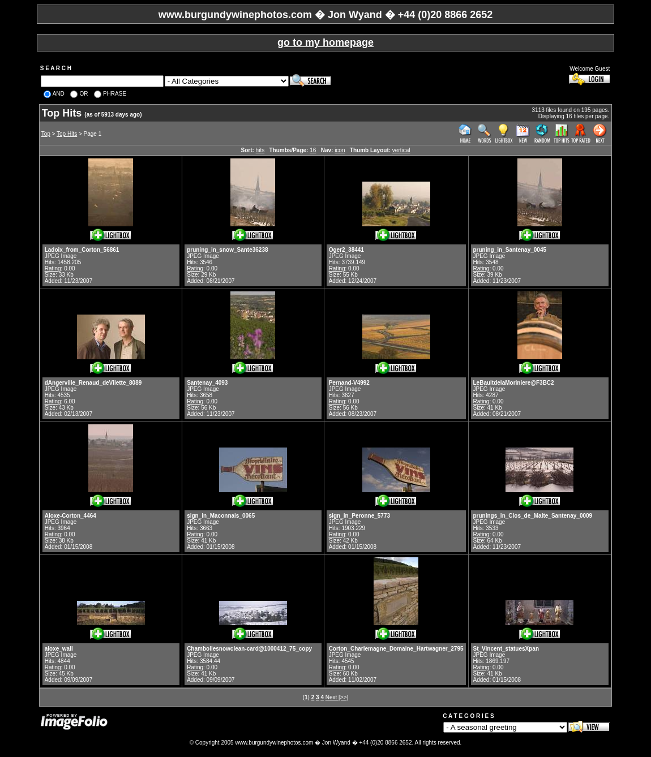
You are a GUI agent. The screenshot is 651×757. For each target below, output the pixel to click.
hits (260, 150)
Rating (53, 268)
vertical (401, 150)
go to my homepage (325, 42)
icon (340, 150)
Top (45, 134)
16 (313, 150)
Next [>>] (337, 697)
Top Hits (67, 134)
